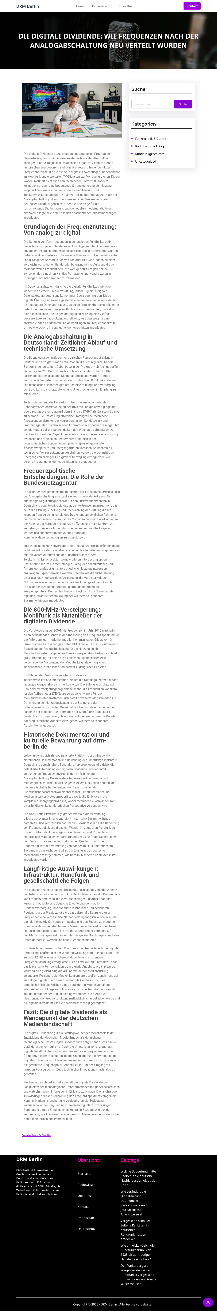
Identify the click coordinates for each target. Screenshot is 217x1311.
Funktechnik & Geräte (36, 1135)
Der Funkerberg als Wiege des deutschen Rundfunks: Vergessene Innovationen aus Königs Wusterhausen (138, 1275)
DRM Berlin (27, 6)
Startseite (84, 1174)
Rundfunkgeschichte (150, 153)
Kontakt (192, 6)
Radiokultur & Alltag (150, 146)
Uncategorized (146, 161)
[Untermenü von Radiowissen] (113, 6)
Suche (182, 103)
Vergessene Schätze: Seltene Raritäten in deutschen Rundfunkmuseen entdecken (135, 1230)
